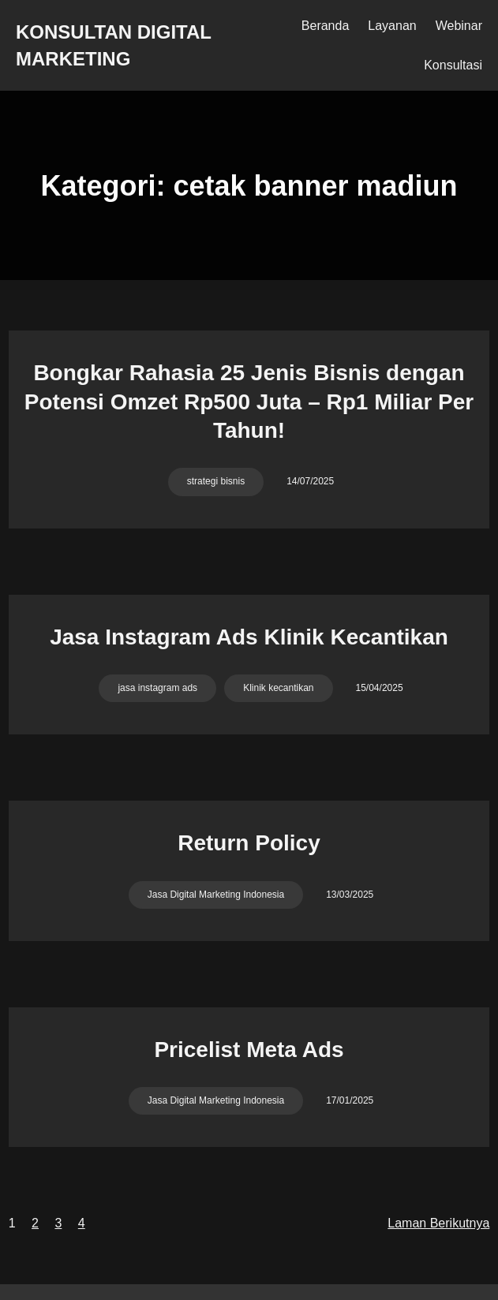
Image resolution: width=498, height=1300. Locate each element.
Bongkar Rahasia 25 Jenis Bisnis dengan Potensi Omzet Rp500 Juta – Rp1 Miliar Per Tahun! (249, 401)
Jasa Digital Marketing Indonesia (216, 894)
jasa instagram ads (157, 687)
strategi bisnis (216, 481)
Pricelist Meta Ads (248, 1049)
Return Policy (249, 843)
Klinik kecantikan (278, 687)
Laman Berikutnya (438, 1223)
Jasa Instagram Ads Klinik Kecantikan (249, 637)
